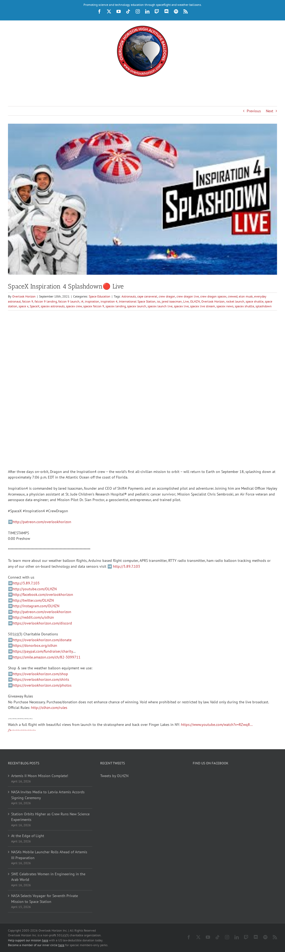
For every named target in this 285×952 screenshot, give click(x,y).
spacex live (181, 306)
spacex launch (136, 306)
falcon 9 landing (46, 301)
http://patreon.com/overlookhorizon (41, 521)
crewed (232, 296)
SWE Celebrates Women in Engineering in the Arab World (48, 877)
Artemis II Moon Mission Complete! (39, 775)
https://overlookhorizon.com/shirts (40, 679)
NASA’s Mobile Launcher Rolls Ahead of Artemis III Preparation (49, 855)
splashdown (263, 306)
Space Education (99, 296)
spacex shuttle (244, 306)
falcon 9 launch (68, 301)
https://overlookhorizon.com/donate (42, 639)
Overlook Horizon (24, 296)
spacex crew (74, 306)
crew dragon (167, 296)
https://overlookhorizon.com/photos (42, 685)
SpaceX (34, 306)
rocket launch (235, 301)
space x (23, 306)
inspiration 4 (109, 301)
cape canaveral (147, 296)
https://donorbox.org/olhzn (34, 645)
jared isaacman (172, 301)
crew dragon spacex (213, 296)
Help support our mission (28, 940)
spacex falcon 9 (93, 306)
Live (186, 301)
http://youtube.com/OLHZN (34, 589)
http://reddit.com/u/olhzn (33, 617)
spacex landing (116, 306)
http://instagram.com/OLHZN (35, 606)
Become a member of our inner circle (36, 945)
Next (269, 111)
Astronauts (128, 296)
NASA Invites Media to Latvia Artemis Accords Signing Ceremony (48, 795)
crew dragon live (188, 296)
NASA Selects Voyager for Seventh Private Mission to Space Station (44, 898)
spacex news (224, 306)
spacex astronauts (53, 306)
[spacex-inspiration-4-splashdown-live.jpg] (142, 199)
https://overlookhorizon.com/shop (40, 673)
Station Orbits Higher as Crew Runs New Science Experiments (50, 817)
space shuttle (254, 301)
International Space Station (137, 301)
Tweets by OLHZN (114, 775)
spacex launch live (160, 306)
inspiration (92, 301)
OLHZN (195, 301)
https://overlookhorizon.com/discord (42, 623)
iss (158, 301)
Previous (254, 111)
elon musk (246, 296)
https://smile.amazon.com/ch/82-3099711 (46, 657)
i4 (82, 301)
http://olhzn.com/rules (49, 707)
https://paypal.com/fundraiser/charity (42, 651)
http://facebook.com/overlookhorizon (42, 594)
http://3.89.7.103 (126, 566)
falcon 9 (27, 301)
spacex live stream (202, 306)
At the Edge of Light (27, 835)
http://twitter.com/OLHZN (33, 600)
